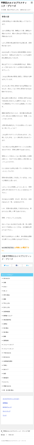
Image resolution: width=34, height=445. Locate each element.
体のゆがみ (6, 278)
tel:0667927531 (8, 247)
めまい (5, 286)
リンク (5, 415)
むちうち (6, 382)
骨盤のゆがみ (7, 386)
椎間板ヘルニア (7, 315)
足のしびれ (6, 307)
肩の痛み (6, 332)
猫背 (4, 373)
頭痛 (4, 282)
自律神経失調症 (7, 361)
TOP (16, 431)
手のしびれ (6, 303)
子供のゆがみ (7, 353)
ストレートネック (8, 348)
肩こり (5, 291)
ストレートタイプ (8, 344)
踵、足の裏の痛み (8, 390)
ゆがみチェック (7, 407)
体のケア (6, 369)
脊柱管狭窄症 (7, 320)
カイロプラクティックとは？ (11, 398)
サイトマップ (6, 411)
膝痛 (4, 336)
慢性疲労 (6, 377)
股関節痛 (6, 340)
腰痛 (4, 299)
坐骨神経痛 (6, 311)
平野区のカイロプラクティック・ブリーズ (14, 4)
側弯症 (5, 324)
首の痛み (6, 328)
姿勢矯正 (5, 403)
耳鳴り (5, 365)
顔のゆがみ (6, 357)
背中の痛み (6, 295)
